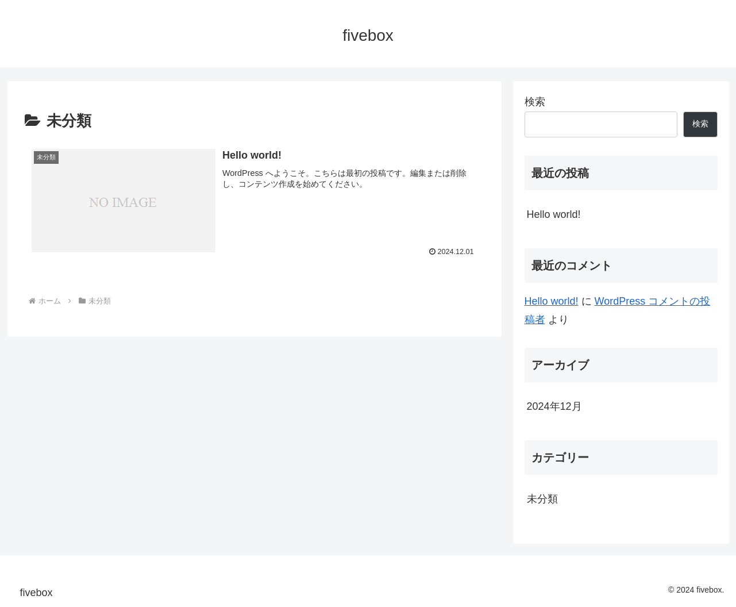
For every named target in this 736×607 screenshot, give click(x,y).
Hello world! (554, 214)
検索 (535, 101)
